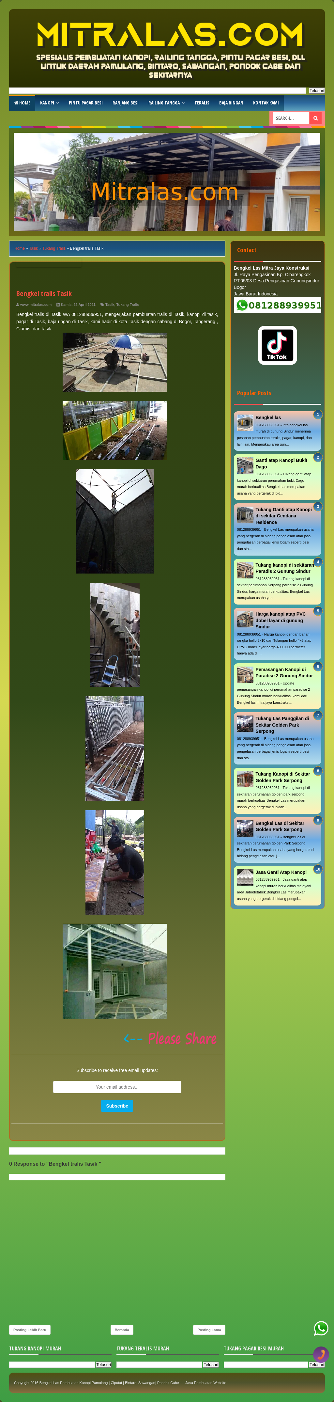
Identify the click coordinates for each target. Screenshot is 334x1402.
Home (22, 103)
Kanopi (47, 103)
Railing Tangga (164, 103)
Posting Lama (209, 1330)
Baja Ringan (231, 103)
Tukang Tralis (127, 305)
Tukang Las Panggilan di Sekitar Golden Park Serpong (282, 725)
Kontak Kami (266, 103)
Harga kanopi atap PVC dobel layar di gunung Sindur (281, 620)
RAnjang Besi (126, 103)
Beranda (122, 1330)
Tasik (109, 305)
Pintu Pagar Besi (86, 103)
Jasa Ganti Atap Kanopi (281, 872)
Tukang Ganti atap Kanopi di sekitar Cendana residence (284, 516)
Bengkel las (268, 417)
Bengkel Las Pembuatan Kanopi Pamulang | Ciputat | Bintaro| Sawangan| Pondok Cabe (109, 1383)
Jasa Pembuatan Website (206, 1383)
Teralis (201, 103)
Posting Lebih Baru (29, 1330)
